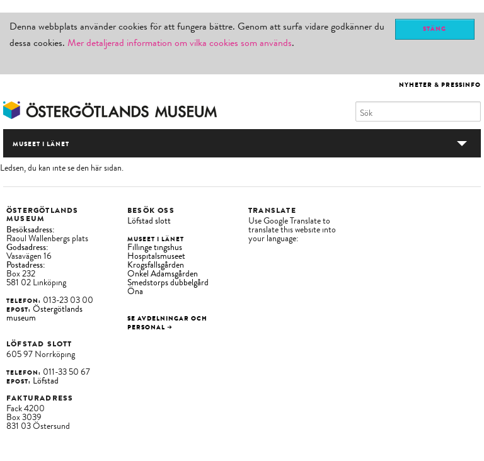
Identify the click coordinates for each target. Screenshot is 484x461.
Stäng (434, 28)
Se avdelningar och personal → (167, 323)
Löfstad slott (149, 220)
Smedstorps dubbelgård (168, 282)
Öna (135, 291)
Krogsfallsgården (155, 264)
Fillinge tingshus (154, 247)
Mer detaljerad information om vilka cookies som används (179, 42)
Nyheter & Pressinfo (440, 84)
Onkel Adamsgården (162, 273)
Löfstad (46, 380)
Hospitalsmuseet (156, 256)
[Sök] (418, 111)
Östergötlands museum (44, 313)
